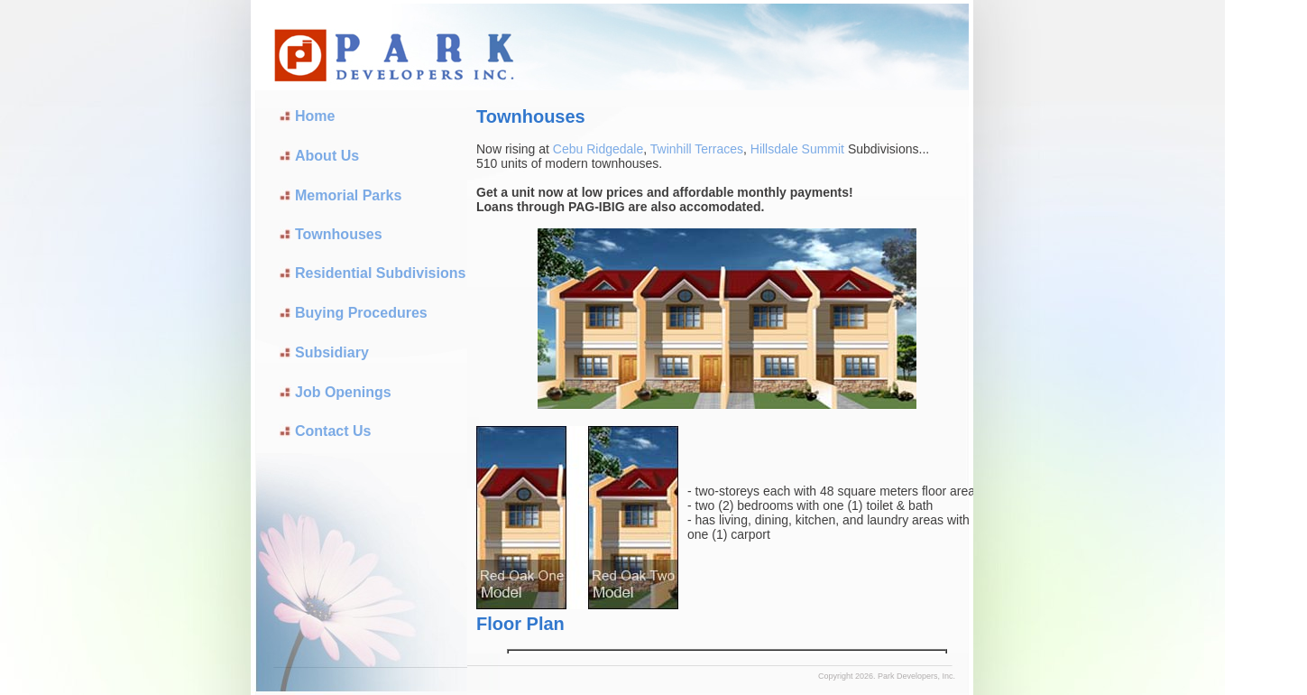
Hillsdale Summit (799, 149)
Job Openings (343, 392)
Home (315, 116)
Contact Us (333, 431)
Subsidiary (332, 352)
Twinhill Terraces (696, 149)
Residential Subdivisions (380, 273)
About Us (327, 155)
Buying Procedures (361, 312)
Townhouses (338, 234)
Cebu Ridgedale (598, 149)
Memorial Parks (348, 195)
